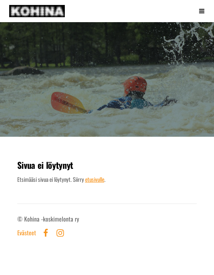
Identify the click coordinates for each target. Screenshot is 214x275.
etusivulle (94, 179)
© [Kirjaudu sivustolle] (20, 218)
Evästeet (26, 233)
